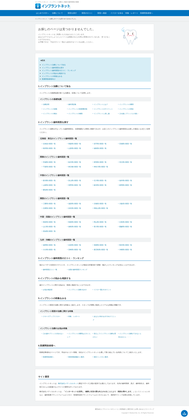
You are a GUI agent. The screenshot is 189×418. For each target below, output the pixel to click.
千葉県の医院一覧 (50, 166)
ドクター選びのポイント (103, 289)
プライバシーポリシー (106, 408)
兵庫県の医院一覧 (50, 208)
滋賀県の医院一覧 (75, 203)
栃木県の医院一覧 (75, 162)
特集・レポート (131, 13)
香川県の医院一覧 (100, 226)
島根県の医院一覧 (75, 221)
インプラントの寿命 (127, 109)
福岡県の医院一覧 (50, 244)
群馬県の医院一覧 (100, 162)
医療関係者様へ (146, 13)
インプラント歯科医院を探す (54, 67)
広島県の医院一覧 (126, 221)
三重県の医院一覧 (50, 203)
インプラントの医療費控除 (78, 109)
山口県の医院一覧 (50, 226)
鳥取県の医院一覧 (50, 221)
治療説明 (46, 104)
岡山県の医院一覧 (100, 221)
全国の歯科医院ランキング (78, 269)
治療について (57, 13)
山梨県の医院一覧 (50, 185)
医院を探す (72, 13)
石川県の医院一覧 (100, 180)
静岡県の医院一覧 (126, 185)
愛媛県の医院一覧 (126, 226)
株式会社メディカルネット (68, 383)
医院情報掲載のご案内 (76, 356)
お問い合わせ (138, 408)
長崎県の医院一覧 (100, 244)
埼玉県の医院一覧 (126, 162)
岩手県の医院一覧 (100, 143)
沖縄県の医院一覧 (126, 249)
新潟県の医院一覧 (50, 180)
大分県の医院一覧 (50, 249)
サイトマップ (149, 408)
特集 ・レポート (74, 316)
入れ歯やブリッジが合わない (54, 333)
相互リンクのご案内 (101, 356)
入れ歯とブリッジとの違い (129, 113)
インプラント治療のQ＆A (78, 289)
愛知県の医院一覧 (50, 189)
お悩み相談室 (48, 289)
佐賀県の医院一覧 (75, 244)
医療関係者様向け (49, 79)
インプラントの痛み (50, 113)
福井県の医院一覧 (126, 180)
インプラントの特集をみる (53, 76)
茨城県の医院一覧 (50, 162)
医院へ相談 (102, 13)
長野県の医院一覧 (75, 185)
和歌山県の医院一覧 (101, 208)
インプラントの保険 (50, 109)
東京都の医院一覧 (75, 166)
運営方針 (129, 408)
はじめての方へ (42, 13)
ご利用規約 (120, 408)
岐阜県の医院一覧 (100, 185)
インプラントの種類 (76, 113)
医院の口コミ (87, 13)
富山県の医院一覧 (75, 180)
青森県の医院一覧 (75, 143)
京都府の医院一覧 (100, 203)
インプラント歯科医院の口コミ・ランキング (60, 70)
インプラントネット (41, 19)
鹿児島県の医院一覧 (101, 249)
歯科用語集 (72, 104)
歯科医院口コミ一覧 (50, 269)
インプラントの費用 (127, 104)
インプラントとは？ (101, 104)
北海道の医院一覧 (50, 143)
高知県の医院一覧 (50, 231)
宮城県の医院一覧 (126, 143)
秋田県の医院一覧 (50, 148)
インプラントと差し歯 (102, 113)
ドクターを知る (116, 13)
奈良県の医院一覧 (75, 208)
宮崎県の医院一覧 (75, 249)
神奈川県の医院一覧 (101, 166)
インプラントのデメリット (104, 109)
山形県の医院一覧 (75, 148)
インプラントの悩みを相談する (54, 73)
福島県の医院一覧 (100, 148)
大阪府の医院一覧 (126, 203)
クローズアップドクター (52, 316)
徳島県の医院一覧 (75, 226)
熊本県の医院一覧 (126, 244)
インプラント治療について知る (54, 65)
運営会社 (94, 408)
